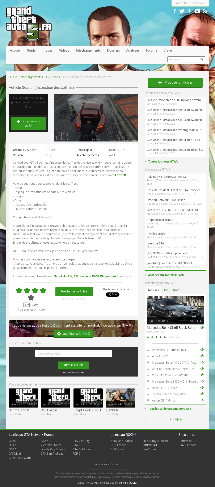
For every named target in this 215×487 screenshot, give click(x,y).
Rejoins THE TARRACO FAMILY (166, 176)
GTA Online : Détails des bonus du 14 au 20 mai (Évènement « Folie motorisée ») (175, 120)
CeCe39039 (153, 203)
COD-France (118, 445)
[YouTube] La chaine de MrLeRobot (169, 263)
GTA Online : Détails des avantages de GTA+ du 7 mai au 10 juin (175, 130)
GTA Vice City (81, 441)
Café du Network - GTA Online (166, 200)
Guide (31, 50)
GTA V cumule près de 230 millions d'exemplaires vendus (175, 100)
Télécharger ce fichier (74, 291)
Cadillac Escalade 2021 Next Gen (173, 369)
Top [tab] (166, 290)
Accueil (15, 50)
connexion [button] (198, 3)
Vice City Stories (51, 445)
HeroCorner (149, 449)
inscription (182, 3)
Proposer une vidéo (28, 123)
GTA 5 (13, 449)
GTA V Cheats (187, 445)
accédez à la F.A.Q (73, 334)
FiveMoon (152, 213)
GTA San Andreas (52, 453)
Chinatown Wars (20, 457)
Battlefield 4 (149, 445)
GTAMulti (15, 453)
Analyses (133, 50)
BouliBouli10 (154, 257)
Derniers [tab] (153, 290)
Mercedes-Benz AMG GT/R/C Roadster (177, 362)
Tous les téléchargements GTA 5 (169, 408)
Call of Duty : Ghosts (155, 441)
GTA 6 (13, 445)
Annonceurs (102, 464)
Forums (151, 50)
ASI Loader (49, 410)
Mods (56, 77)
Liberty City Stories (53, 449)
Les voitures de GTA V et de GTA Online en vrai (175, 190)
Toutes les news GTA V (163, 161)
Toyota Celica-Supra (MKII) (169, 394)
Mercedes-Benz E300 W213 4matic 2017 (178, 381)
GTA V (13, 77)
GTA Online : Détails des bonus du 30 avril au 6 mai (175, 149)
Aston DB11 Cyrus (164, 400)
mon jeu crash (156, 233)
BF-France (117, 449)
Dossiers (113, 50)
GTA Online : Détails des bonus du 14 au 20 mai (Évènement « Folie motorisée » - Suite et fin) (175, 110)
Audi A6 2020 (160, 356)
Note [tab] (176, 290)
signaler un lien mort (73, 299)
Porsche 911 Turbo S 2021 (169, 350)
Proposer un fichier (175, 82)
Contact (115, 464)
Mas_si (151, 237)
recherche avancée (73, 372)
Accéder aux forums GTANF (166, 275)
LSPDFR (112, 410)
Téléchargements (88, 50)
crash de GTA (155, 243)
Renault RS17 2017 (164, 388)
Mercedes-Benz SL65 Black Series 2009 (176, 328)
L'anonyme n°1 (155, 223)
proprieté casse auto (160, 219)
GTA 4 (45, 441)
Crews (168, 50)
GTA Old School (82, 449)
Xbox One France (122, 441)
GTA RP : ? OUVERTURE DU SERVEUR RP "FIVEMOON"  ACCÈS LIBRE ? (175, 210)
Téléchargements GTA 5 (34, 77)
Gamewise (185, 441)
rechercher (73, 365)
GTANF (176, 420)
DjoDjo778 (153, 267)
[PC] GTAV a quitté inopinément (167, 253)
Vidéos (64, 50)
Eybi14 (151, 193)
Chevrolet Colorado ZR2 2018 (171, 375)
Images (47, 50)
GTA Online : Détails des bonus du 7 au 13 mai (175, 139)
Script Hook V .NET (87, 410)
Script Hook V (19, 410)
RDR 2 (76, 453)
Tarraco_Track (155, 180)
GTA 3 (76, 445)
